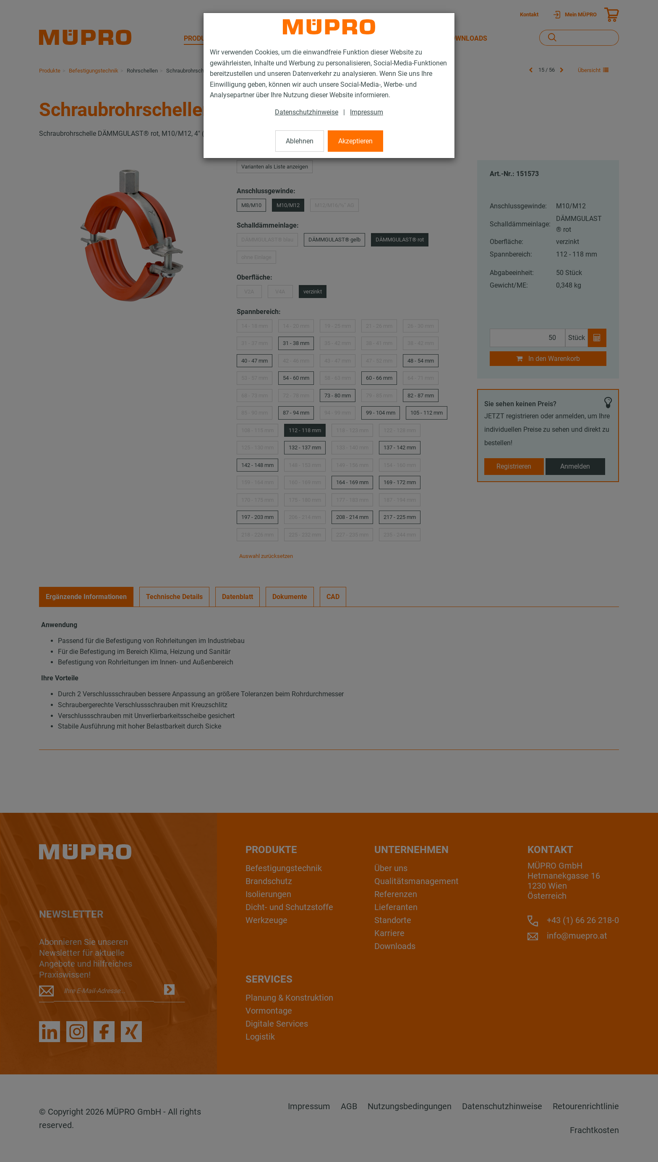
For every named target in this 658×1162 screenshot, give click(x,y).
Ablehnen (299, 141)
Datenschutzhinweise (306, 112)
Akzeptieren (355, 141)
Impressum (366, 112)
